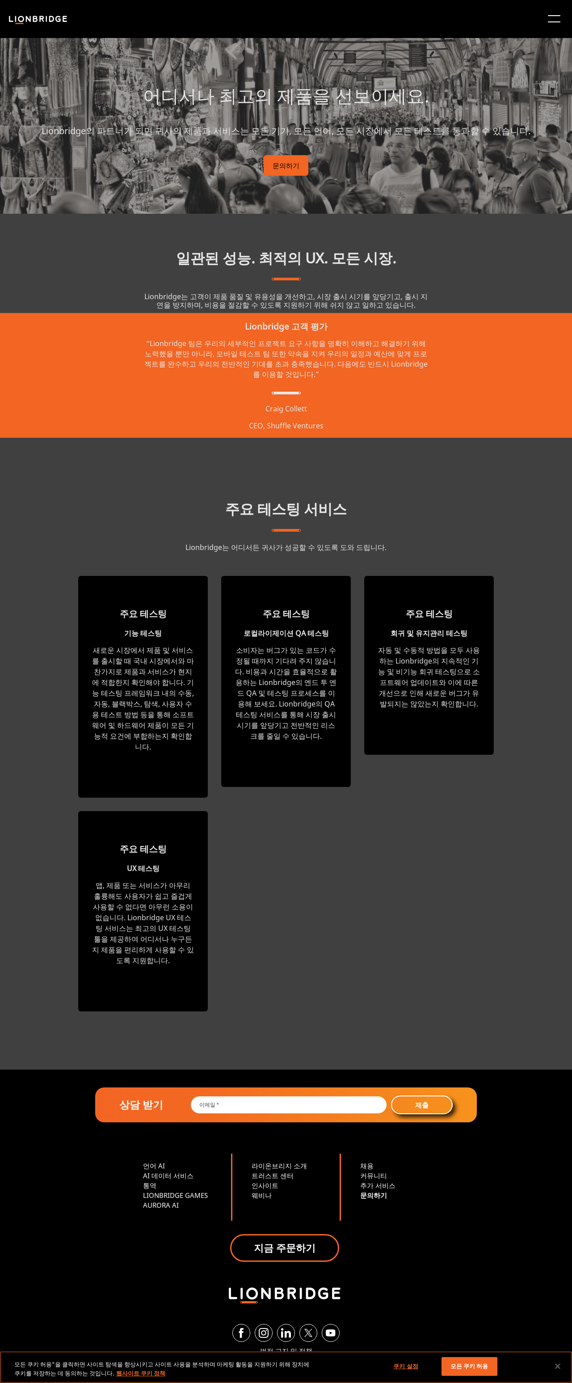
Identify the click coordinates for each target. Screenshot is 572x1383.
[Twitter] (308, 1333)
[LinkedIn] (286, 1333)
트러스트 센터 (273, 1175)
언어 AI (154, 1165)
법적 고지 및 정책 (286, 1350)
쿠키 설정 (405, 1366)
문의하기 (286, 165)
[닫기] (558, 1366)
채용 (367, 1165)
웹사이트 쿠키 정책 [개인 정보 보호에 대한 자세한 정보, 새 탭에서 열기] (140, 1373)
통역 (149, 1185)
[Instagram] (264, 1333)
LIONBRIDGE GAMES (175, 1195)
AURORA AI (161, 1205)
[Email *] (289, 1104)
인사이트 (265, 1185)
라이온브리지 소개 (279, 1165)
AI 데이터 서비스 (168, 1175)
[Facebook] (241, 1333)
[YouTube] (331, 1333)
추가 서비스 (377, 1185)
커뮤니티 (373, 1175)
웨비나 (262, 1195)
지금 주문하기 (284, 1247)
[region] (286, 1367)
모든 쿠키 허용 (469, 1366)
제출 (422, 1104)
